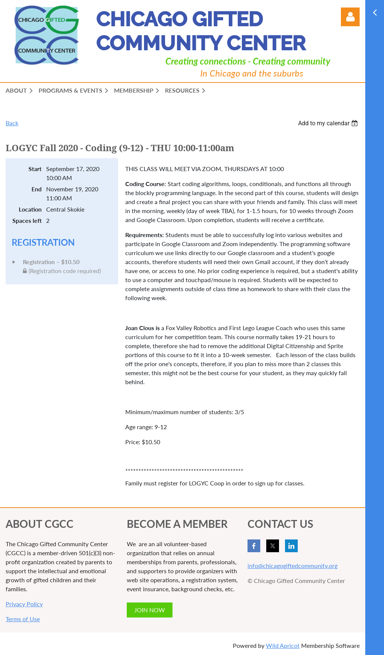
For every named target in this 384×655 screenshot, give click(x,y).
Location (30, 209)
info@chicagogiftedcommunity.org (293, 565)
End (37, 188)
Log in (350, 17)
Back (12, 122)
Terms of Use (23, 618)
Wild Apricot (283, 645)
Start (35, 168)
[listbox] (329, 123)
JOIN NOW (149, 609)
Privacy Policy (24, 603)
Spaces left (27, 220)
